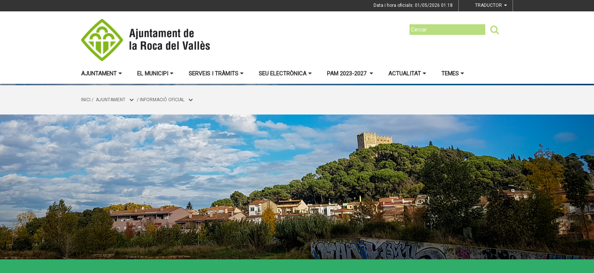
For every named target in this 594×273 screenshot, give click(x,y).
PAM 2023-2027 (350, 73)
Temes (452, 73)
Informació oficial (162, 99)
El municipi (155, 73)
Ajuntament (101, 73)
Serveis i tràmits (216, 73)
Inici (86, 99)
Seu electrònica (285, 73)
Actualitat (407, 73)
